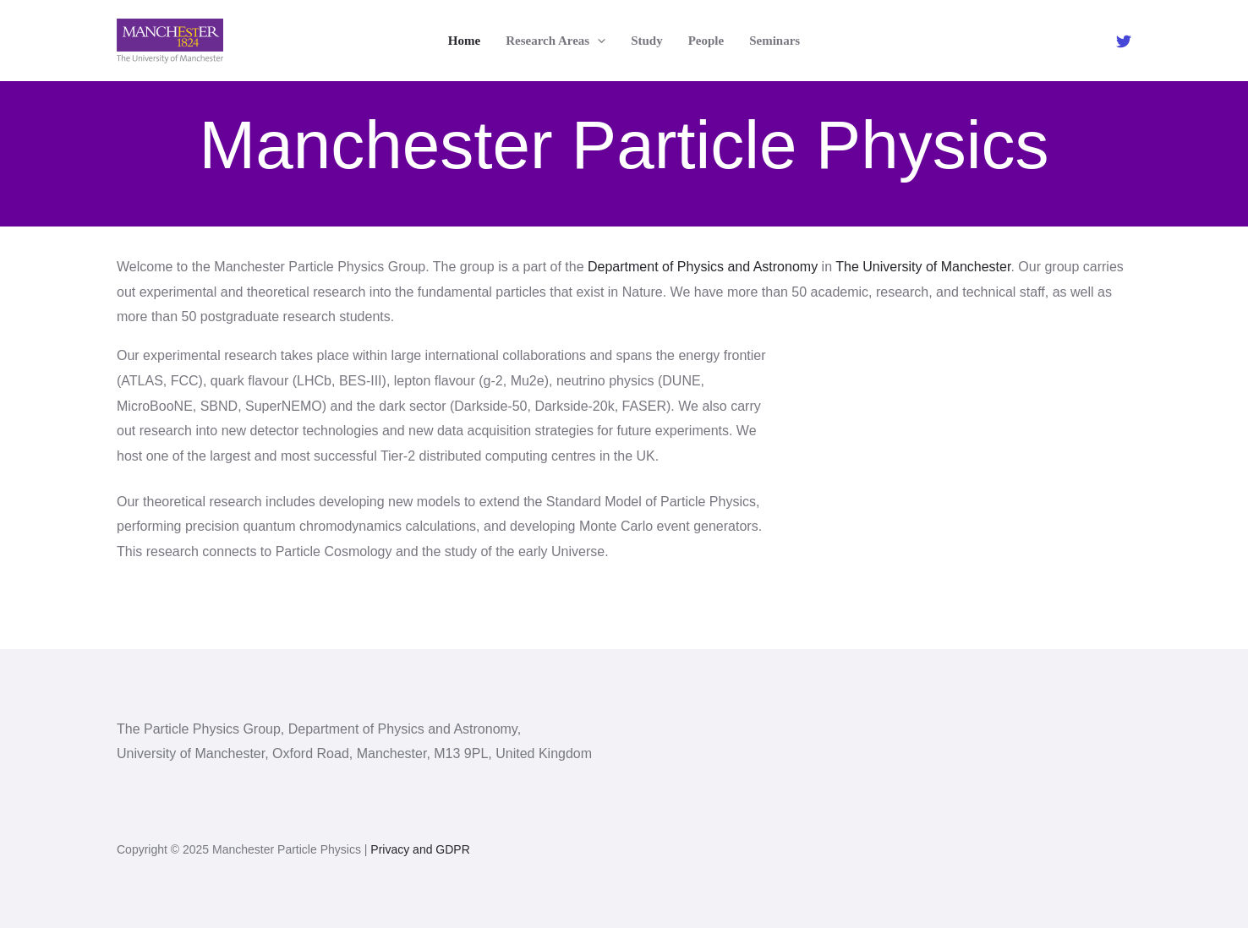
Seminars (774, 40)
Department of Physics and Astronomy (703, 266)
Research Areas (555, 40)
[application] (597, 40)
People (706, 40)
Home (464, 40)
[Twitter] (1123, 41)
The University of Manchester (922, 266)
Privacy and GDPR (419, 849)
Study (647, 40)
